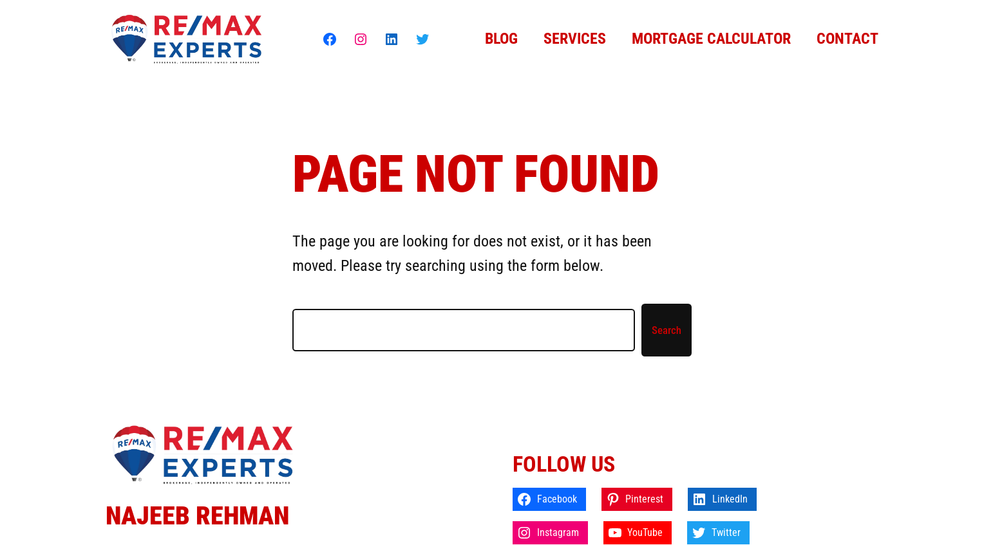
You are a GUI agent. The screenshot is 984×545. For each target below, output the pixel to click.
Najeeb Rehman (197, 516)
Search (666, 330)
